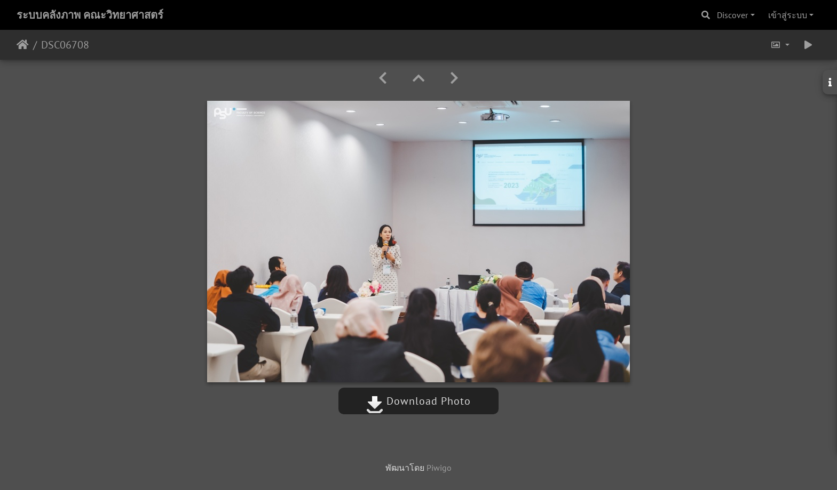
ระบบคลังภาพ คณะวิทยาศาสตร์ (90, 15)
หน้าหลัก (23, 45)
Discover (732, 15)
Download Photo (418, 401)
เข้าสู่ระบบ (787, 15)
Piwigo (439, 467)
